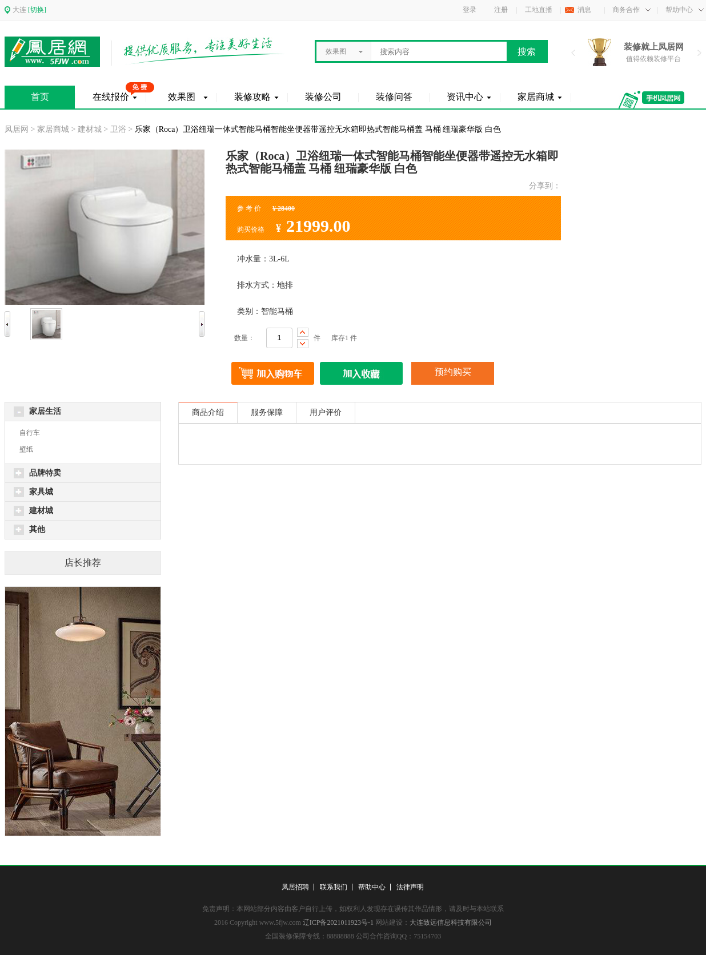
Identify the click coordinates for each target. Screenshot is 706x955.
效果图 (181, 97)
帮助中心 (372, 887)
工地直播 (538, 10)
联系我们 (333, 887)
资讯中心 (465, 97)
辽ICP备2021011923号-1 (338, 922)
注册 (501, 10)
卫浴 (118, 129)
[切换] (37, 10)
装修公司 (323, 97)
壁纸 (26, 449)
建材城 (90, 129)
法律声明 (410, 887)
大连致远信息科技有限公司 (451, 922)
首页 (40, 97)
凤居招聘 (295, 887)
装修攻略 (252, 97)
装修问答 (394, 97)
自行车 (29, 433)
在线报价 (111, 97)
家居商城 (536, 97)
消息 (584, 10)
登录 (469, 10)
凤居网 (17, 129)
